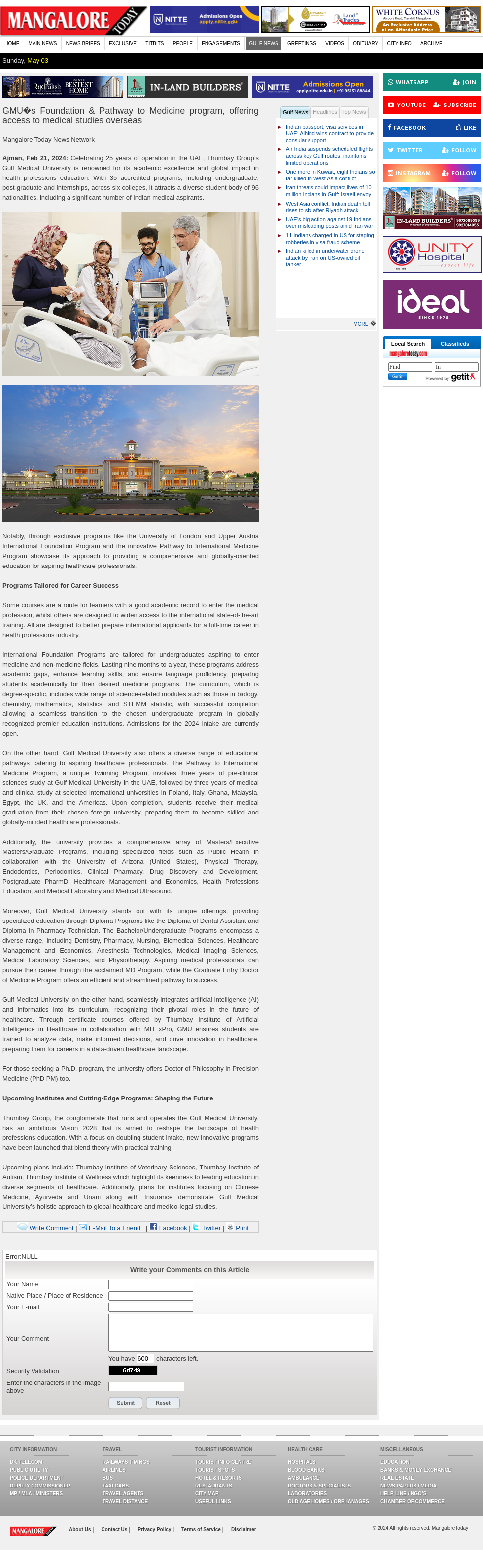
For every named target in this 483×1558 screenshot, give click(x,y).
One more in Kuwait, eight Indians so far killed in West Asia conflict (330, 175)
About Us (80, 1529)
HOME (11, 43)
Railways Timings (126, 1462)
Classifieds (455, 344)
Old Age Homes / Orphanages (328, 1501)
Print (237, 1228)
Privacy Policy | (156, 1529)
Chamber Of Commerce (412, 1501)
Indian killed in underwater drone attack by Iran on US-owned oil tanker (325, 257)
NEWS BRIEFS (83, 43)
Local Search (408, 344)
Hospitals (301, 1462)
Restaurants (213, 1485)
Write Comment (45, 1228)
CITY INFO (399, 43)
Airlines (114, 1470)
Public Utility (29, 1470)
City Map (207, 1493)
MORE (360, 324)
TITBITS (154, 43)
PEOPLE (183, 43)
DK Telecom (26, 1462)
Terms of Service (201, 1529)
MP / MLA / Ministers (36, 1493)
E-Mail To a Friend (109, 1228)
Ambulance (303, 1478)
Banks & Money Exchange (415, 1470)
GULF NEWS (263, 43)
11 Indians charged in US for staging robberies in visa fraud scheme (330, 238)
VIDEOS (334, 43)
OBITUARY (365, 43)
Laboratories (307, 1493)
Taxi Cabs (116, 1485)
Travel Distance (125, 1501)
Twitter (207, 1228)
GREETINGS (301, 43)
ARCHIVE (431, 43)
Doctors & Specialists (319, 1485)
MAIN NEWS (43, 43)
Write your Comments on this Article (189, 1270)
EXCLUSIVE (123, 43)
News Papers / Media (408, 1485)
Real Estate (397, 1478)
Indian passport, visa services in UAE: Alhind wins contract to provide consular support (330, 133)
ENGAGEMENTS (221, 43)
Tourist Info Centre (223, 1462)
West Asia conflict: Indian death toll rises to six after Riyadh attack (328, 207)
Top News (354, 112)
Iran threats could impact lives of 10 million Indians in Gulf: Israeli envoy (329, 190)
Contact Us (115, 1529)
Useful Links (213, 1501)
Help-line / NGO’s (403, 1493)
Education (395, 1462)
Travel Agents (123, 1493)
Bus (108, 1478)
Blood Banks (306, 1470)
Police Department (37, 1478)
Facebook (168, 1228)
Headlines (325, 112)
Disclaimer (243, 1529)
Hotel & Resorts (218, 1478)
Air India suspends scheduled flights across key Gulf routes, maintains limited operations (329, 155)
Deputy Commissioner (40, 1485)
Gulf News (295, 112)
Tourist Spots (215, 1470)
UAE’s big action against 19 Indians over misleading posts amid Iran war (329, 222)
